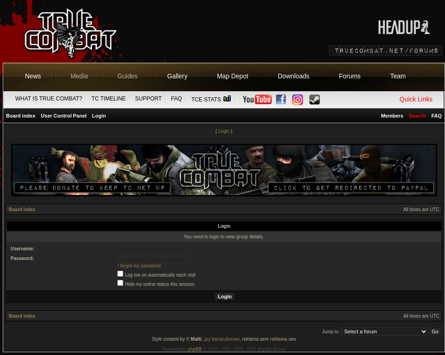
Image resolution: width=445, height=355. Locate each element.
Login (99, 115)
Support (148, 98)
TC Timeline (108, 98)
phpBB (195, 349)
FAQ (176, 98)
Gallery (177, 76)
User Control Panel (64, 115)
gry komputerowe (222, 339)
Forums (350, 76)
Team (398, 76)
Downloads (294, 76)
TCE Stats (211, 99)
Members (392, 115)
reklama (279, 339)
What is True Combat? (48, 98)
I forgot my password (139, 265)
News (33, 76)
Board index (21, 115)
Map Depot (232, 76)
